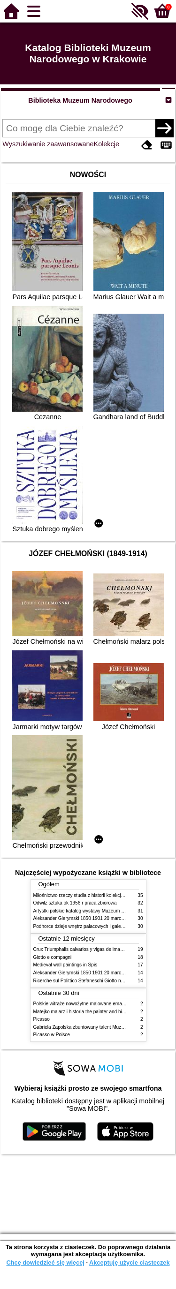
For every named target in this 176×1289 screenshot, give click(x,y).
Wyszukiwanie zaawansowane (47, 144)
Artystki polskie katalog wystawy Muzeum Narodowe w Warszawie (102, 910)
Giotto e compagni (52, 957)
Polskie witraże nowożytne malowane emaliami (82, 1003)
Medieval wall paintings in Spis (65, 964)
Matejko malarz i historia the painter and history (82, 1011)
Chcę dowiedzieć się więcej (45, 1262)
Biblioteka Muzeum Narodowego (80, 100)
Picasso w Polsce (51, 1034)
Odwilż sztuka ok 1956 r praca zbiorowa (75, 902)
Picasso (41, 1019)
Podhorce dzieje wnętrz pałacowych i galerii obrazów (88, 926)
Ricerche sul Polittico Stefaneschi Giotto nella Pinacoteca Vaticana (103, 980)
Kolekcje (106, 144)
